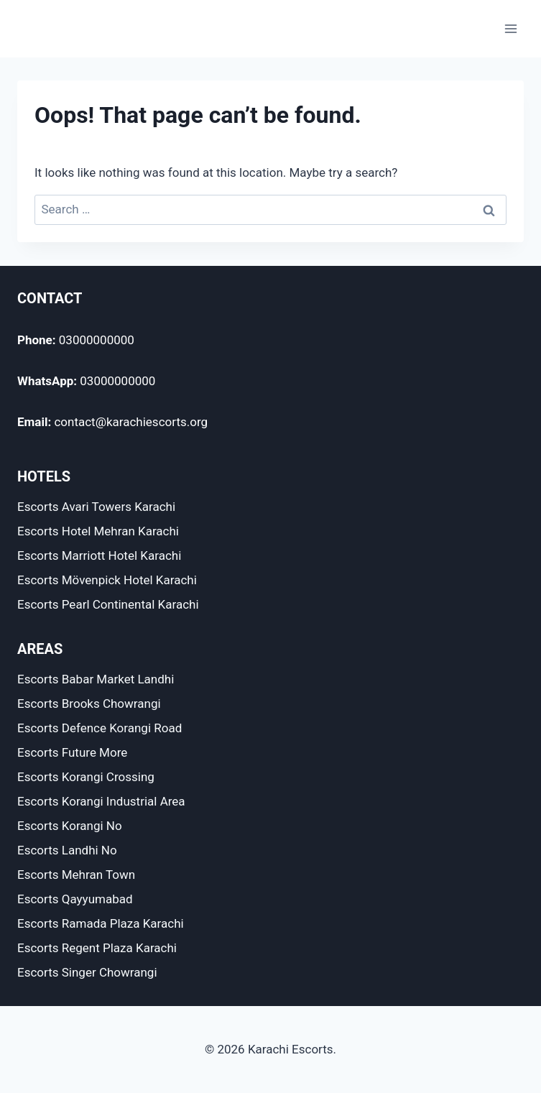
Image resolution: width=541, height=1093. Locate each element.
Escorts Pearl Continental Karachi (108, 604)
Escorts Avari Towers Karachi (96, 506)
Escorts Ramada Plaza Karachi (100, 923)
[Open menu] (510, 28)
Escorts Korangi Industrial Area (101, 801)
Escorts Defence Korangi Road (99, 728)
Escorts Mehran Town (76, 874)
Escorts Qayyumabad (75, 899)
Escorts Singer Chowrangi (87, 972)
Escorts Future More (72, 752)
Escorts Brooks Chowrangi (89, 703)
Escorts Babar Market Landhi (95, 679)
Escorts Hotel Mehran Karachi (98, 531)
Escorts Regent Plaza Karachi (97, 948)
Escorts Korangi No (69, 825)
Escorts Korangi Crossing (85, 777)
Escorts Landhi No (67, 850)
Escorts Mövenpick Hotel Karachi (107, 580)
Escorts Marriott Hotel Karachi (99, 555)
